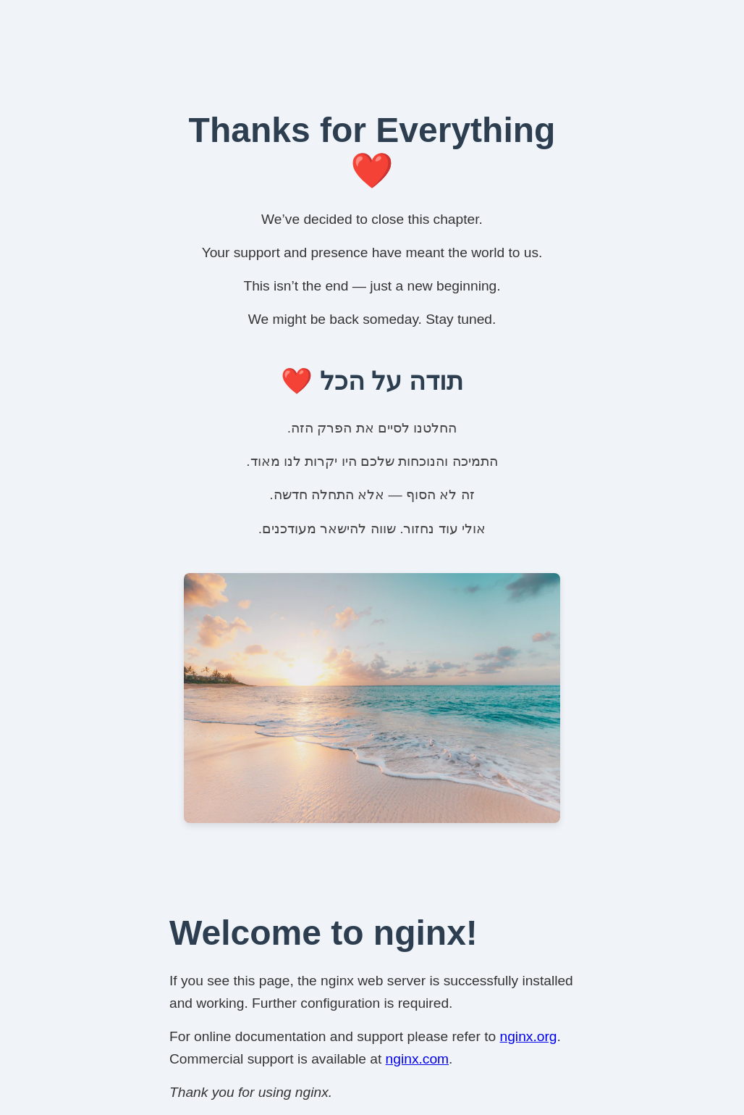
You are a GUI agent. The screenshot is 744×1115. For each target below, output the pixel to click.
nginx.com (417, 1058)
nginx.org (528, 1036)
